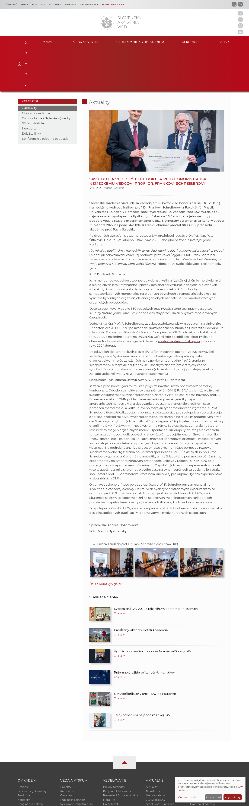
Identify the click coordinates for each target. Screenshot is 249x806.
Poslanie (23, 743)
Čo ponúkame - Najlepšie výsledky (46, 74)
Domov (25, 41)
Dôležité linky (31, 90)
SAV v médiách (32, 79)
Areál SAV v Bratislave (160, 761)
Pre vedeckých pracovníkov (121, 752)
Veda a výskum (86, 42)
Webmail (71, 4)
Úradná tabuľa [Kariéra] (17, 4)
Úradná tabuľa (155, 752)
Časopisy (66, 752)
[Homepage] (107, 22)
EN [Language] (240, 4)
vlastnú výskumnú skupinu (179, 297)
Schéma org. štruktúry (32, 748)
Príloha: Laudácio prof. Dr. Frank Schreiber (137, 500)
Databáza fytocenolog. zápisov (208, 752)
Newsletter (30, 85)
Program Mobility (114, 766)
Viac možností (187, 797)
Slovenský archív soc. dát (205, 748)
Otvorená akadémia (36, 69)
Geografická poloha (30, 761)
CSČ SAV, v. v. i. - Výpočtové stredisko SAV (70, 801)
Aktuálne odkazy (113, 4)
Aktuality (30, 64)
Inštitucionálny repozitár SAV (207, 743)
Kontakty (38, 4)
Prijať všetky (233, 797)
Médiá (226, 42)
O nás (47, 42)
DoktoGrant (110, 761)
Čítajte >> (120, 569)
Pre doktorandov (114, 743)
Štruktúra (24, 752)
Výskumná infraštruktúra (76, 761)
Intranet (55, 4)
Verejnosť (191, 42)
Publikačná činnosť (72, 757)
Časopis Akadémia (201, 757)
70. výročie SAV (155, 757)
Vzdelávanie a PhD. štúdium (140, 42)
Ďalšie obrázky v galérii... (107, 540)
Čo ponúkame (155, 766)
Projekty (65, 743)
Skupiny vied (89, 4)
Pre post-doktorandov (117, 748)
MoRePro (109, 757)
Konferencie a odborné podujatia (45, 95)
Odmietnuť (213, 797)
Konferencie (68, 748)
